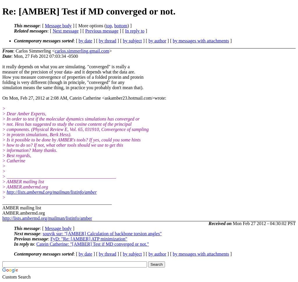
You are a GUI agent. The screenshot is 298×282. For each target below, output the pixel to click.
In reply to (135, 30)
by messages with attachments (201, 40)
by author (157, 40)
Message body (58, 25)
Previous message (101, 30)
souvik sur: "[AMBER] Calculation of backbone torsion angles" (102, 233)
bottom (120, 25)
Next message (66, 30)
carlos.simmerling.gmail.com (82, 51)
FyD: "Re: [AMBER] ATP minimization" (88, 238)
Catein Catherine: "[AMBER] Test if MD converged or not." (92, 244)
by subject (132, 40)
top (109, 25)
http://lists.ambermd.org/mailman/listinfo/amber (52, 192)
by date (85, 40)
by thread (107, 40)
